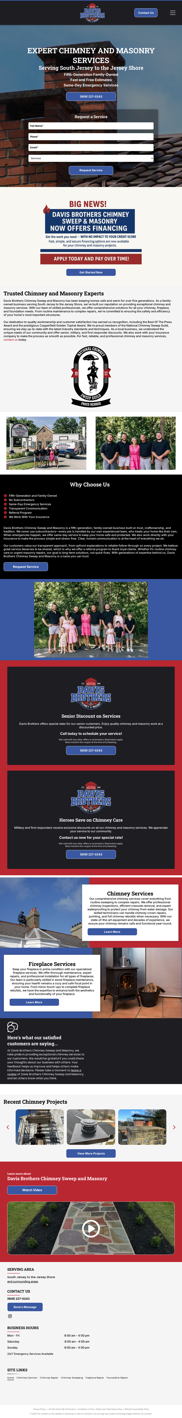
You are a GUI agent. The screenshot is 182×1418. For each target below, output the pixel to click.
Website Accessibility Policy (136, 1409)
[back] (8, 1127)
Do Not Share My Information (62, 1409)
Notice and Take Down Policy (109, 1409)
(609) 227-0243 (18, 1298)
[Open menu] (172, 12)
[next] (174, 1127)
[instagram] (10, 1317)
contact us (11, 339)
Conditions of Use (86, 1409)
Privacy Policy (39, 1409)
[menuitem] (12, 1378)
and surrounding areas (22, 1281)
